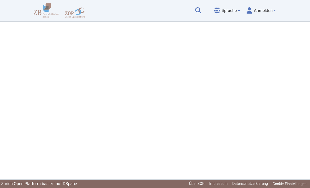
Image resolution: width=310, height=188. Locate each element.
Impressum (218, 183)
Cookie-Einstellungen (290, 184)
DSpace (70, 183)
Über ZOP (197, 183)
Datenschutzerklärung (250, 183)
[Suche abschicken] (198, 11)
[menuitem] (227, 11)
